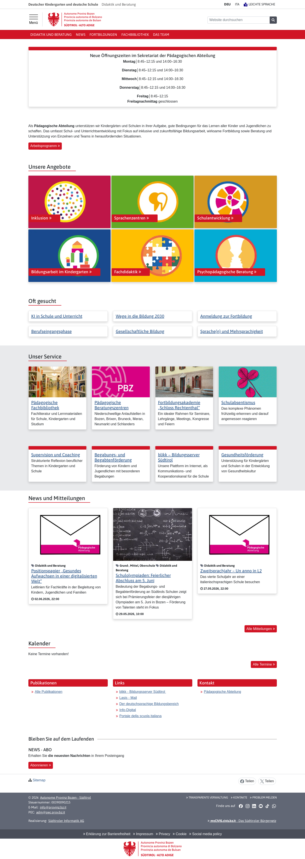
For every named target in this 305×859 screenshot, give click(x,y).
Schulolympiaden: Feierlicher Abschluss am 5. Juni (143, 578)
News (80, 34)
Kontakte (239, 797)
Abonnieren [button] (40, 765)
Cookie (179, 834)
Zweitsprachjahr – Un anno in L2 (231, 570)
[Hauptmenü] (33, 19)
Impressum (143, 834)
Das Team (161, 34)
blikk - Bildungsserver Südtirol (142, 692)
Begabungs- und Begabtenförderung (113, 457)
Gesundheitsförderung (242, 454)
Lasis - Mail (128, 698)
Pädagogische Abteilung (222, 692)
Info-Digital (127, 710)
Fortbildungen (103, 34)
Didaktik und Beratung (51, 34)
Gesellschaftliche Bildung (140, 331)
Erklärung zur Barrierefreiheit (106, 834)
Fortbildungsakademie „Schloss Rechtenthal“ (179, 405)
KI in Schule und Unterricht (56, 316)
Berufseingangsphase (51, 331)
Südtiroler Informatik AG (66, 821)
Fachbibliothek (135, 34)
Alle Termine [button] (264, 664)
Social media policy (205, 834)
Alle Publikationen (48, 692)
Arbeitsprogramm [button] (45, 146)
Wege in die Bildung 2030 (140, 316)
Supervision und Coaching (55, 454)
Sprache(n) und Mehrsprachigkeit (231, 331)
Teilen (247, 781)
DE (227, 4)
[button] (241, 806)
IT (237, 4)
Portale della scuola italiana (140, 716)
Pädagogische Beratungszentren (112, 405)
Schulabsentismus (238, 402)
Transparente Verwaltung (207, 797)
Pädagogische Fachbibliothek (45, 405)
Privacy (163, 834)
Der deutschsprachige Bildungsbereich (149, 704)
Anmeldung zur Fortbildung (226, 316)
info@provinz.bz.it (53, 807)
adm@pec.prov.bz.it (50, 812)
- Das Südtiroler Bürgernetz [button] (242, 821)
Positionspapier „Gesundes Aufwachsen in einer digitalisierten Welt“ (64, 576)
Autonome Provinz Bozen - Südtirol (65, 797)
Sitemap (39, 780)
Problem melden (263, 797)
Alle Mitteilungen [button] (260, 629)
